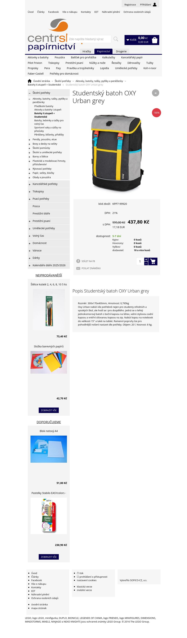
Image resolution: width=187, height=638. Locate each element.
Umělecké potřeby (126, 68)
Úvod (31, 11)
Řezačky (116, 63)
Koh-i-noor (150, 68)
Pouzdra (60, 57)
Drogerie (121, 51)
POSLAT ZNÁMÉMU (91, 268)
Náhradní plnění (111, 11)
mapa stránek (38, 608)
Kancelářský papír (132, 57)
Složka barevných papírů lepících (49, 347)
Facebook (53, 11)
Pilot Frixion (35, 63)
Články (41, 11)
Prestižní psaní (74, 63)
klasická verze (84, 586)
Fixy (58, 68)
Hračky (87, 51)
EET (96, 11)
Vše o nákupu (69, 11)
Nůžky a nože (97, 63)
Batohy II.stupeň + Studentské (44, 84)
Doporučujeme (49, 422)
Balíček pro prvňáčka (83, 57)
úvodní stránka (39, 604)
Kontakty (86, 11)
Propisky (33, 68)
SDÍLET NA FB (88, 261)
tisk (81, 573)
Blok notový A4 (49, 431)
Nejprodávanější (49, 275)
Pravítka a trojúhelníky (80, 68)
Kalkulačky (108, 57)
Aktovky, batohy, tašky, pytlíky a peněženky (99, 81)
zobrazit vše (49, 410)
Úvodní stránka (41, 81)
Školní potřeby (63, 81)
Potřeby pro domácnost (64, 73)
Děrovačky (133, 63)
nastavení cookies (86, 580)
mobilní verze (84, 590)
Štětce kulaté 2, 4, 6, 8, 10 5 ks (49, 284)
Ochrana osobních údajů (136, 11)
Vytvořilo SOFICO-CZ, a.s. (133, 580)
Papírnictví (103, 51)
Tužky (149, 63)
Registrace (130, 4)
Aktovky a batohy (38, 57)
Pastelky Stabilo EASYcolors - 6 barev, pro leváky (48, 493)
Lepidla (104, 68)
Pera (47, 68)
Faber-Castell (36, 73)
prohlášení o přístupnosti (93, 576)
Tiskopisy (53, 63)
